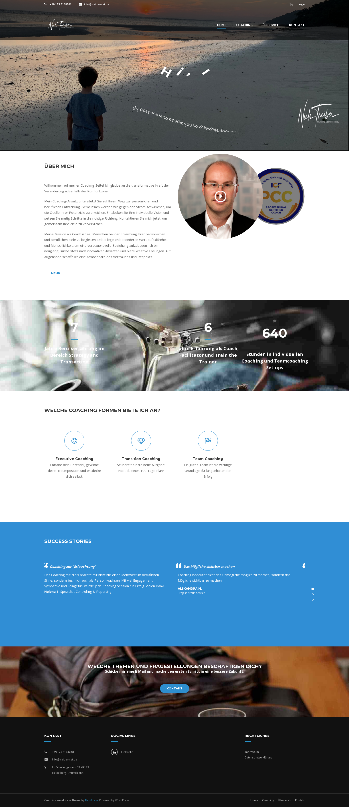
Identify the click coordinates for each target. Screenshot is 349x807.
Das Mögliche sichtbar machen (209, 566)
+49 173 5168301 (60, 4)
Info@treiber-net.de (64, 759)
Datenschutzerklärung (258, 757)
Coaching (244, 25)
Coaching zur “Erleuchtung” (73, 566)
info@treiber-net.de (96, 4)
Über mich (270, 25)
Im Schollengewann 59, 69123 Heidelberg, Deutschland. (70, 770)
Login (301, 4)
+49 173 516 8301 (63, 752)
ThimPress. (92, 800)
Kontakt (297, 25)
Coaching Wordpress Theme (62, 800)
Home (221, 25)
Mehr (55, 273)
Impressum (252, 752)
